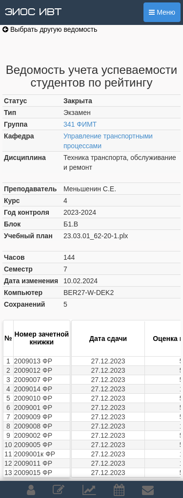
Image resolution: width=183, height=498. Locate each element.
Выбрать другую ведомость (49, 29)
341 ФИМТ (80, 124)
